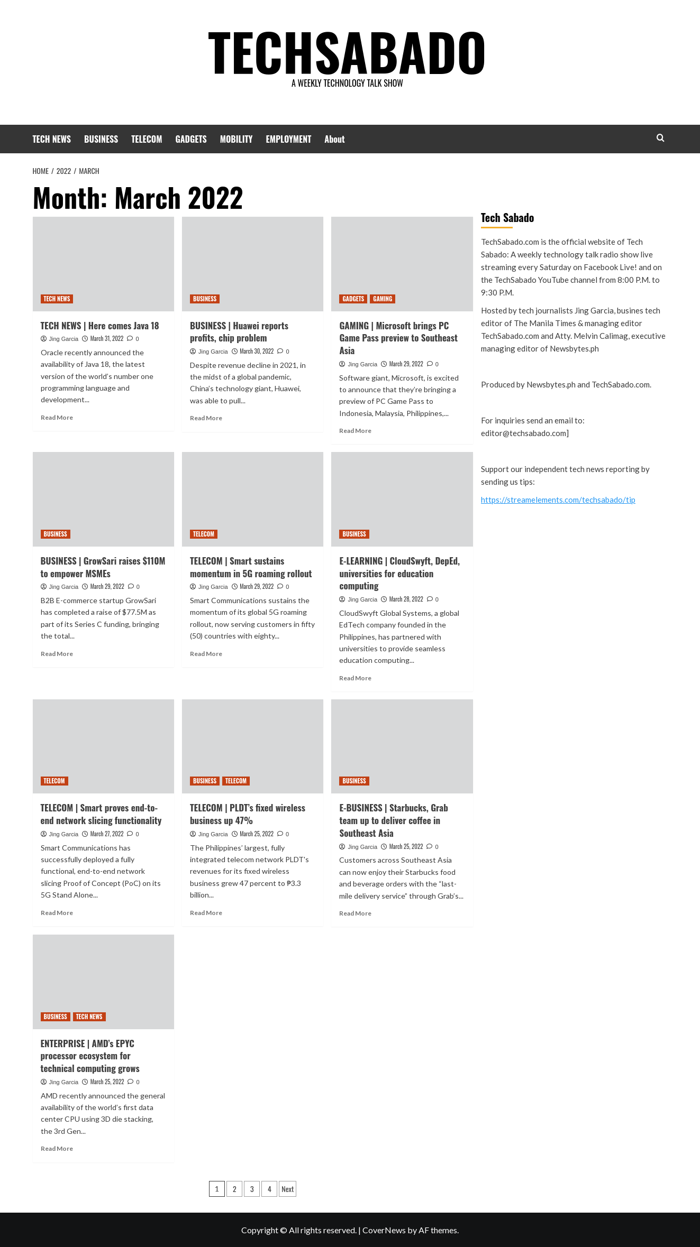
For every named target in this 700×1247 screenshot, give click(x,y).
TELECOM (146, 139)
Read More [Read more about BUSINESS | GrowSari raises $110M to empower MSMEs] (57, 654)
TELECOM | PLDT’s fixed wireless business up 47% (247, 814)
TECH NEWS (52, 139)
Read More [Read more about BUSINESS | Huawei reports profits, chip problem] (206, 418)
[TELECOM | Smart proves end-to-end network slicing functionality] (103, 746)
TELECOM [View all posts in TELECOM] (203, 534)
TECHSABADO (347, 50)
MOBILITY (236, 139)
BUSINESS (101, 139)
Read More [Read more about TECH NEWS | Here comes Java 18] (57, 417)
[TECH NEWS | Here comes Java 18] (103, 264)
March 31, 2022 (107, 338)
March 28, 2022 (406, 599)
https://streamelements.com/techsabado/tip (558, 499)
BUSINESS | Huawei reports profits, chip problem (239, 332)
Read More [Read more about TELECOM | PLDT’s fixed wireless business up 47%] (206, 913)
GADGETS (190, 139)
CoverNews (384, 1230)
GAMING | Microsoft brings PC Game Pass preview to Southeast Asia (398, 338)
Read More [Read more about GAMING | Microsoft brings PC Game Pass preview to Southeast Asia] (355, 431)
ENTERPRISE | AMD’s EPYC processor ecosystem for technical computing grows (90, 1056)
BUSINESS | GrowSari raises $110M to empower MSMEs (103, 567)
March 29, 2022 (406, 363)
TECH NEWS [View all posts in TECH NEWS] (57, 298)
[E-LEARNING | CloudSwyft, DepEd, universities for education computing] (401, 499)
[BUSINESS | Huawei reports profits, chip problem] (252, 264)
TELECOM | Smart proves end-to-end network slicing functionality (101, 814)
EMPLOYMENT (289, 139)
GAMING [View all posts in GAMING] (382, 298)
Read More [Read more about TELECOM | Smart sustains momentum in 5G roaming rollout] (206, 654)
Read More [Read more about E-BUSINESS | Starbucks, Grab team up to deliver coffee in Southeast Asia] (355, 913)
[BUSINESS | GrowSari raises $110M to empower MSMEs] (103, 499)
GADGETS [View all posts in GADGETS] (353, 298)
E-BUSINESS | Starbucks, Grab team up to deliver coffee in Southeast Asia (393, 820)
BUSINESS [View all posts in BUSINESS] (204, 298)
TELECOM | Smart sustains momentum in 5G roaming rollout (251, 567)
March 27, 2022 (107, 833)
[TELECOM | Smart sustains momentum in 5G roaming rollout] (252, 499)
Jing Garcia (64, 339)
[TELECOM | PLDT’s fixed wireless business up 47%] (252, 746)
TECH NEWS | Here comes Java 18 (100, 325)
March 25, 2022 (257, 833)
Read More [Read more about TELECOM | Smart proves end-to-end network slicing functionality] (57, 913)
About (334, 139)
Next (287, 1188)
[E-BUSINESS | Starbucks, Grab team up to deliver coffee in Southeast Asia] (401, 746)
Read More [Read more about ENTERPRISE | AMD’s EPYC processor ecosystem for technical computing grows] (57, 1148)
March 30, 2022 (257, 351)
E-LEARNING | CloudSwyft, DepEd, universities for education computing (399, 573)
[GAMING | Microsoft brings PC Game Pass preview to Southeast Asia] (401, 264)
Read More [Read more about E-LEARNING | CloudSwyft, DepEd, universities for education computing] (355, 678)
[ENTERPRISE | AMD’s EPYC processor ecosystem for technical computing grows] (103, 982)
